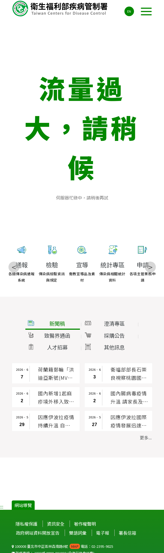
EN (129, 11)
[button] (52, 324)
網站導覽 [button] (23, 505)
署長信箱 (127, 532)
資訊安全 (55, 523)
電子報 (102, 532)
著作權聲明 (85, 523)
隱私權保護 (26, 523)
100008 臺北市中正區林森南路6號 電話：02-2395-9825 (62, 546)
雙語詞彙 (78, 532)
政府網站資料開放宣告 (37, 532)
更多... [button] (146, 437)
